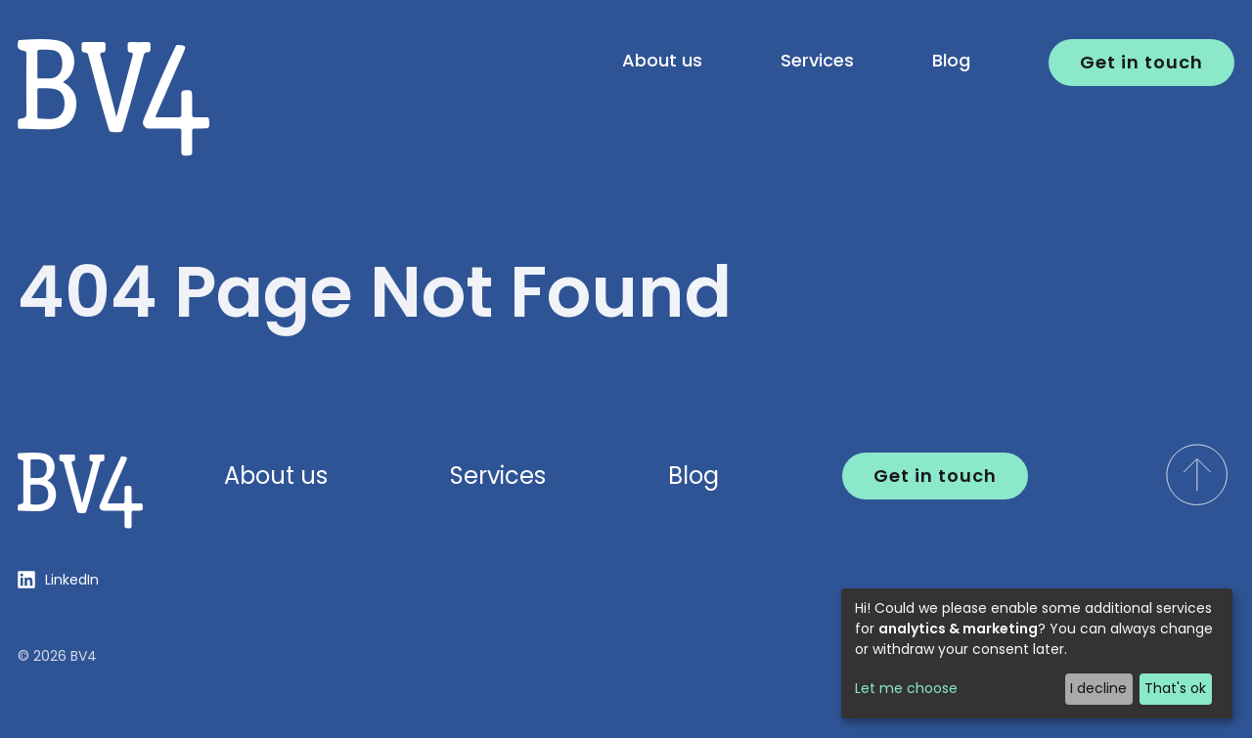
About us (662, 60)
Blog (951, 60)
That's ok (1175, 688)
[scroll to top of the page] (1196, 474)
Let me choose (906, 688)
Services (817, 60)
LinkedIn (72, 579)
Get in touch (1141, 62)
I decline (1098, 688)
